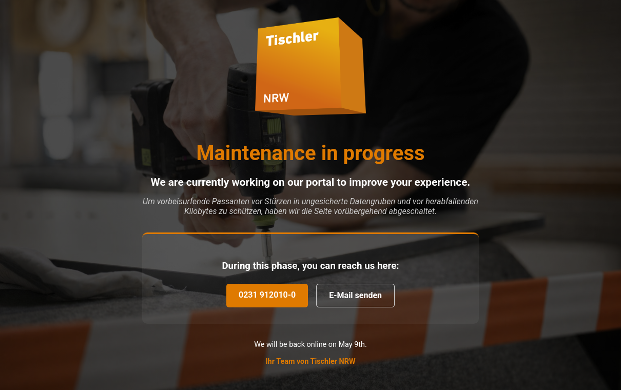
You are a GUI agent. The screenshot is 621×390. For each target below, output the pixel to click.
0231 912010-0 (267, 295)
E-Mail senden (355, 295)
